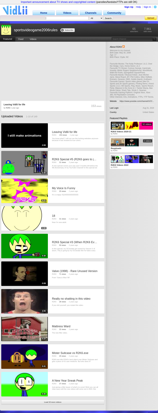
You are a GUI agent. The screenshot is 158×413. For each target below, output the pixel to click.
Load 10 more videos (52, 402)
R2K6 (8, 108)
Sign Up (128, 7)
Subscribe (67, 30)
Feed (20, 39)
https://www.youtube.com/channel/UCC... (137, 101)
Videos (33, 39)
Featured (7, 39)
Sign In (147, 7)
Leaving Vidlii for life (14, 104)
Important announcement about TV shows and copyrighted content (58, 2)
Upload (150, 18)
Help (138, 7)
